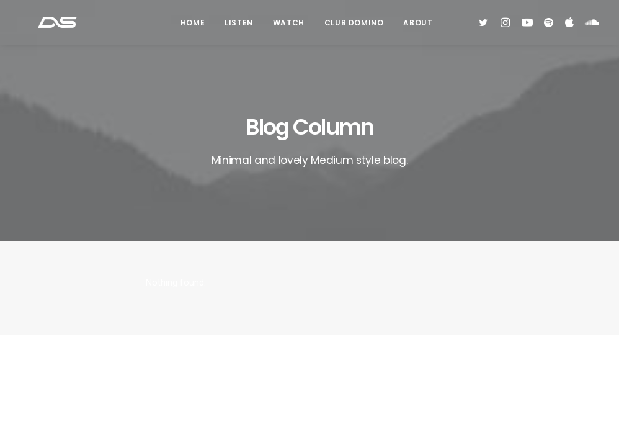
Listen (239, 27)
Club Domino (354, 27)
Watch (289, 27)
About (417, 27)
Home (192, 27)
